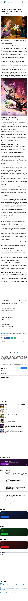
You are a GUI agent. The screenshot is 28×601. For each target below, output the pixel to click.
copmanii (7, 333)
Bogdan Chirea (13, 352)
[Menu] (1, 2)
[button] (22, 2)
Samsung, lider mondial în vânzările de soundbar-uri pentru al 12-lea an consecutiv (13, 589)
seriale (2, 335)
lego (14, 333)
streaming (6, 335)
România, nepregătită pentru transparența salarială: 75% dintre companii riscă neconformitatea (16, 431)
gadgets (1, 587)
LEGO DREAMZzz (19, 333)
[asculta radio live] (27, 2)
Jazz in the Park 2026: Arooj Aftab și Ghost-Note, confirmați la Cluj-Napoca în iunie (15, 415)
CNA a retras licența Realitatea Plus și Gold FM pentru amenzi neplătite (15, 405)
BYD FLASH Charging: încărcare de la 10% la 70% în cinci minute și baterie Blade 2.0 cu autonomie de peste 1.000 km (17, 501)
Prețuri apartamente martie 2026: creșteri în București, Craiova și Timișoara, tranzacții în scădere (16, 410)
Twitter (12, 338)
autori (1, 591)
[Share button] (17, 338)
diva (1, 583)
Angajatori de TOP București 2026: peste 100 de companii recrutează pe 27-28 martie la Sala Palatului (16, 495)
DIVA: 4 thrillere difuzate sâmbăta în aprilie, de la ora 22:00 (12, 584)
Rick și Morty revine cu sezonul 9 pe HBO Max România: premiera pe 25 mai (15, 488)
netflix (24, 333)
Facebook (8, 337)
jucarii (11, 333)
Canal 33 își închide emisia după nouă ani (14, 480)
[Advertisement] (8, 391)
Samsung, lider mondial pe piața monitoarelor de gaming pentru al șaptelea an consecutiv (15, 426)
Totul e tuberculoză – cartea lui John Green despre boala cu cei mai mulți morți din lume (13, 593)
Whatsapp (15, 338)
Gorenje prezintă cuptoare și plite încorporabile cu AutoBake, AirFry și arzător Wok (16, 420)
